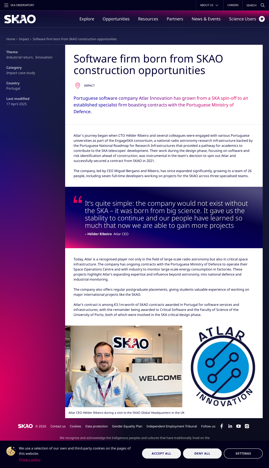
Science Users (247, 19)
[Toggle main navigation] (18, 5)
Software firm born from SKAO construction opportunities (75, 39)
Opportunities (116, 19)
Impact (24, 39)
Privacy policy (29, 459)
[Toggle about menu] (209, 5)
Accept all (161, 453)
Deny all (202, 453)
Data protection (96, 426)
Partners (175, 19)
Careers (233, 5)
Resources (148, 19)
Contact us (58, 426)
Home (10, 39)
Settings (243, 453)
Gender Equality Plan (127, 426)
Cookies (75, 426)
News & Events (206, 19)
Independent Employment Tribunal (171, 426)
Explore (86, 19)
